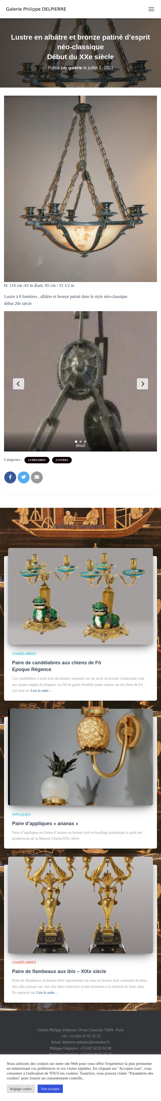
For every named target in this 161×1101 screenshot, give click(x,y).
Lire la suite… (41, 691)
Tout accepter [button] (50, 1089)
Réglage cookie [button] (21, 1089)
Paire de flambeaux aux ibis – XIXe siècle (59, 971)
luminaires (37, 460)
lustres (62, 460)
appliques (21, 815)
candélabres (24, 654)
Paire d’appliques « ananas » (45, 823)
